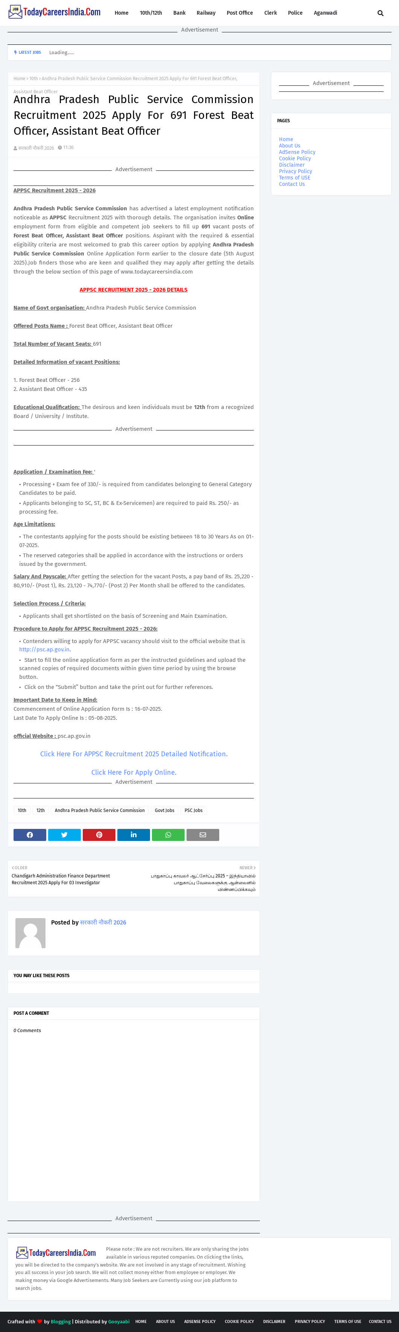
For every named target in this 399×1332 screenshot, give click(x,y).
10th (33, 78)
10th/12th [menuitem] (151, 13)
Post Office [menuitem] (240, 13)
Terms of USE (294, 178)
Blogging (61, 1321)
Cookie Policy (295, 158)
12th (40, 810)
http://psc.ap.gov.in (44, 649)
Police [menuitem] (295, 13)
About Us (289, 146)
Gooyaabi (119, 1321)
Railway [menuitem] (206, 13)
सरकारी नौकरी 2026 (36, 148)
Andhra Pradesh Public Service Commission (100, 810)
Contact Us (292, 184)
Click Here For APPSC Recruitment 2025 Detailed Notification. (134, 754)
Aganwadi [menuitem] (325, 13)
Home (20, 78)
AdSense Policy (297, 152)
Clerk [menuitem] (270, 13)
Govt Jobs (164, 810)
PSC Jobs (194, 810)
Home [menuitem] (122, 13)
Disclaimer (292, 165)
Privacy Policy (295, 171)
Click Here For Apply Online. (133, 772)
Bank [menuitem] (179, 13)
